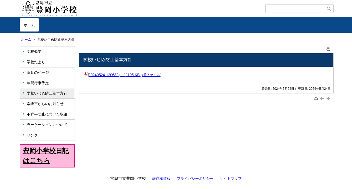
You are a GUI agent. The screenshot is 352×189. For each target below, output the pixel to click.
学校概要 (34, 51)
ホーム (29, 25)
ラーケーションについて (47, 125)
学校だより (36, 62)
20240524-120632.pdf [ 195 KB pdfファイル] (123, 75)
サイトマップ (231, 178)
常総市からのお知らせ (45, 104)
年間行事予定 (38, 83)
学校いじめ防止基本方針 (47, 93)
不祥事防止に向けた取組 (47, 114)
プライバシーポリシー (195, 178)
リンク (32, 135)
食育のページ (38, 72)
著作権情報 (161, 178)
